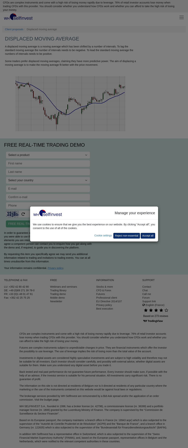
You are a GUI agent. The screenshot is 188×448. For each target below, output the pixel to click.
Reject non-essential (126, 235)
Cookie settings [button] (103, 235)
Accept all (148, 235)
